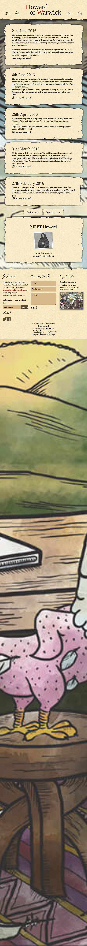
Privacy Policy (37, 328)
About (69, 14)
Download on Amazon (68, 282)
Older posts (33, 212)
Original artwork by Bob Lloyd (43, 334)
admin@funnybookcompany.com (14, 295)
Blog (79, 14)
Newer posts (53, 212)
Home (7, 14)
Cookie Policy (49, 328)
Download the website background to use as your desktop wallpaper (72, 296)
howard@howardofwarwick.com (14, 290)
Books (17, 14)
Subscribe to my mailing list (14, 301)
